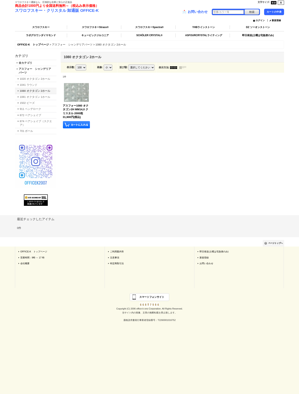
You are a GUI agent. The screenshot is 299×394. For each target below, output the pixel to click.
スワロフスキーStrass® (95, 27)
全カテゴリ (25, 62)
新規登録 (276, 20)
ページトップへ (275, 243)
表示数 (71, 67)
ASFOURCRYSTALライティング (203, 35)
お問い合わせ (195, 12)
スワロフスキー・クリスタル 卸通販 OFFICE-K (57, 10)
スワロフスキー (41, 27)
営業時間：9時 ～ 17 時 (32, 257)
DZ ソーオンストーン (258, 27)
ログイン (260, 20)
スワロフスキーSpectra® (149, 27)
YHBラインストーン (203, 27)
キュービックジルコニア (95, 35)
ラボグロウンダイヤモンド (41, 35)
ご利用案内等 (117, 251)
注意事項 (114, 257)
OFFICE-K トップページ (33, 251)
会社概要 (24, 263)
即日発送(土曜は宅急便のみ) (258, 35)
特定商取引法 (117, 263)
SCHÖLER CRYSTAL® (149, 35)
